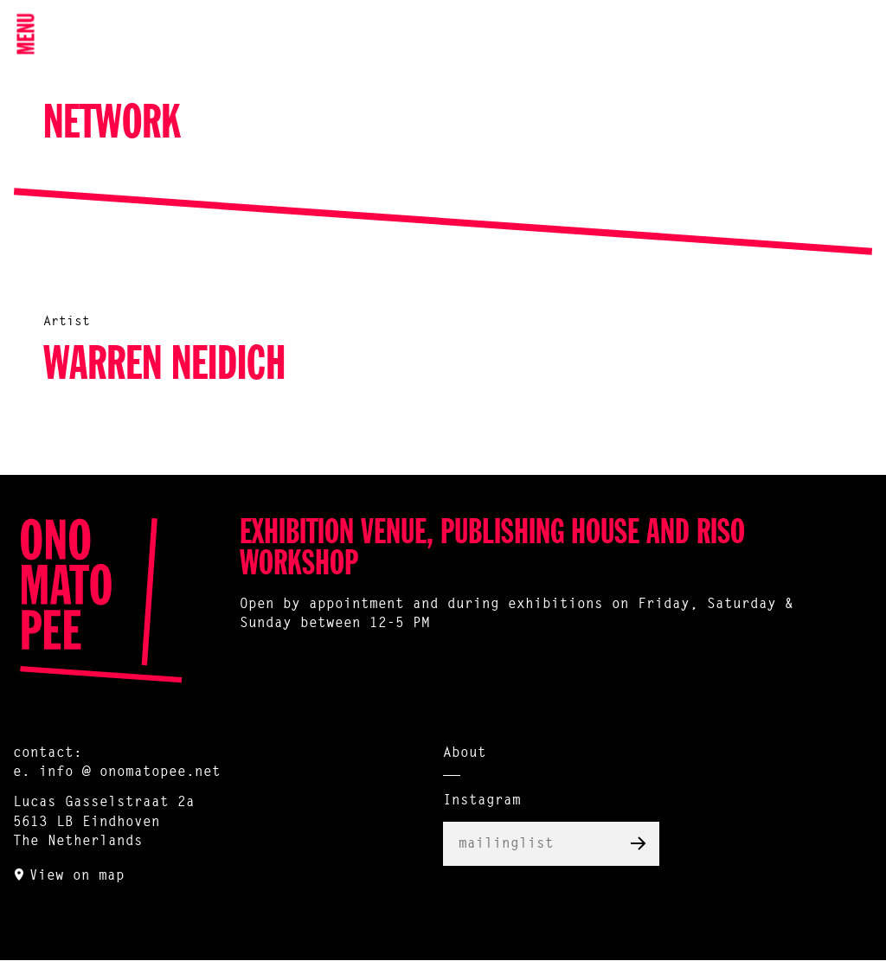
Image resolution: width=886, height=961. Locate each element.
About (464, 753)
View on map (77, 876)
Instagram (482, 801)
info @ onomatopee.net (130, 772)
